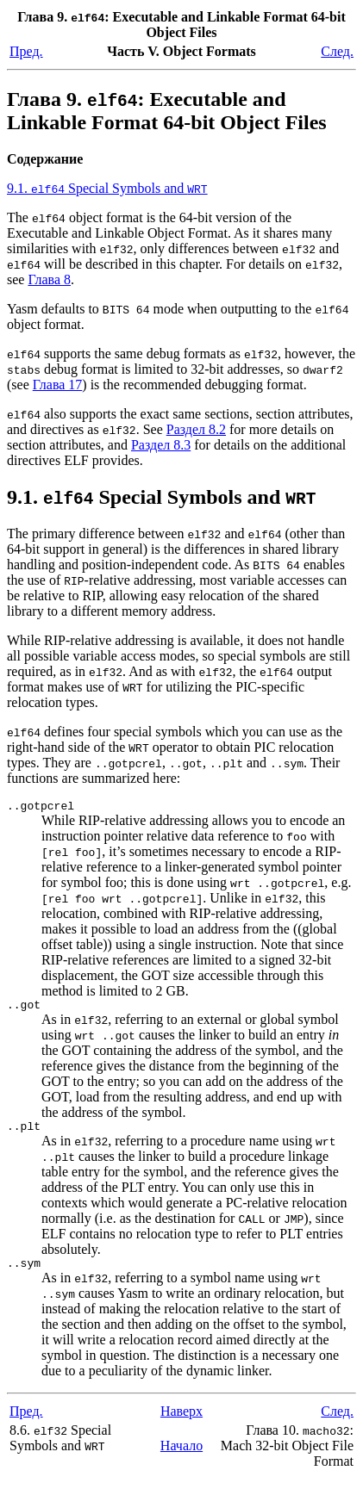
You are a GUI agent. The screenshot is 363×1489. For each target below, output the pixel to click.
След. (337, 51)
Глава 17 (58, 384)
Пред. (26, 51)
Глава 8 (49, 279)
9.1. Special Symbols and (107, 188)
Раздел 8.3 (161, 444)
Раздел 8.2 (196, 429)
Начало (181, 1456)
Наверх (181, 1421)
